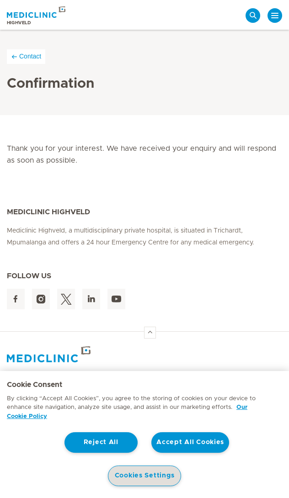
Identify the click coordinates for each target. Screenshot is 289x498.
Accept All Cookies (190, 442)
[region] (144, 434)
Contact (26, 56)
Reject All (101, 442)
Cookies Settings (145, 475)
